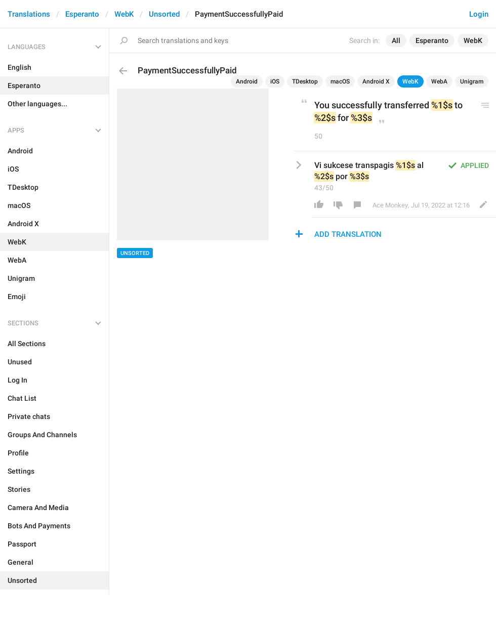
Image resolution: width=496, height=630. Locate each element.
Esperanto (82, 14)
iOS (274, 81)
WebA (439, 81)
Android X (376, 81)
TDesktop (305, 81)
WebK (124, 14)
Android (247, 81)
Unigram (471, 81)
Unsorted (164, 14)
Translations (29, 14)
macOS (340, 81)
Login (478, 14)
